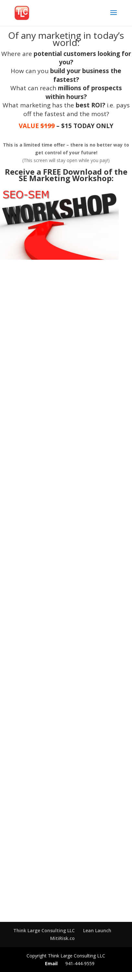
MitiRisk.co (62, 938)
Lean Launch (97, 930)
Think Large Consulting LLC (44, 930)
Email (51, 963)
